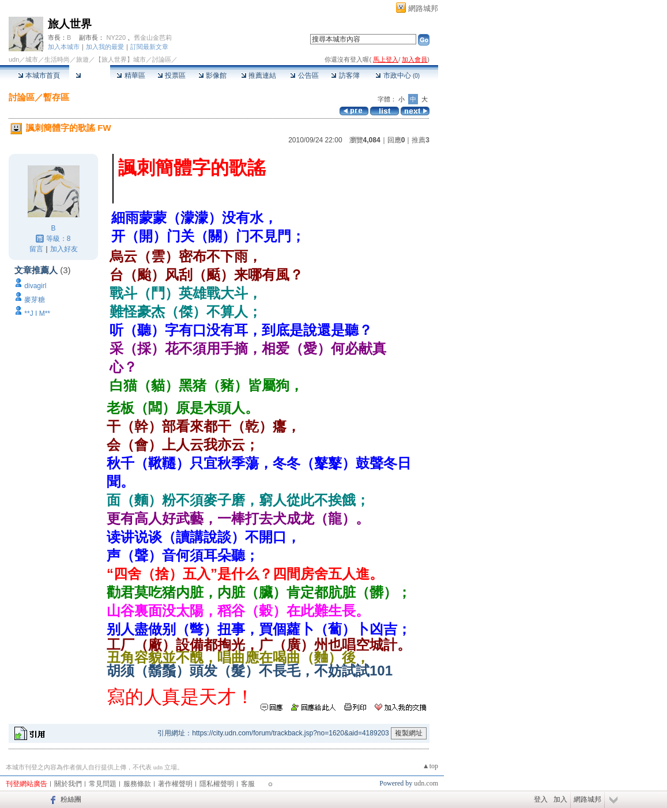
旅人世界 (70, 24)
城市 (31, 59)
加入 (560, 799)
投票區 (171, 75)
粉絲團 (71, 799)
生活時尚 (57, 59)
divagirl (35, 286)
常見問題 (102, 784)
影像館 (212, 75)
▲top (430, 766)
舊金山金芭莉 (153, 37)
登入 (541, 799)
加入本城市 (64, 46)
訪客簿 (345, 75)
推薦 (420, 140)
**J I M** (37, 313)
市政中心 (397, 75)
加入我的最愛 (105, 46)
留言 (36, 249)
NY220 (116, 37)
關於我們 (68, 784)
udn (14, 59)
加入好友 (64, 249)
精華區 (130, 75)
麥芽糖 (34, 300)
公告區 (304, 75)
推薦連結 (258, 75)
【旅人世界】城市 (120, 59)
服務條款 (137, 784)
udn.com (426, 783)
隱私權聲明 (216, 784)
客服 (248, 784)
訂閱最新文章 (149, 46)
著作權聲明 (175, 784)
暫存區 (56, 97)
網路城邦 (423, 8)
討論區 (90, 75)
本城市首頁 (39, 75)
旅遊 (82, 59)
